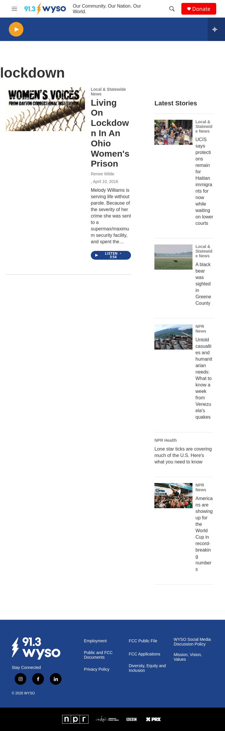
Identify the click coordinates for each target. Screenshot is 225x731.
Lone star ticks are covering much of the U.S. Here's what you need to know (183, 455)
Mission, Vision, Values (188, 657)
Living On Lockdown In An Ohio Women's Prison (110, 133)
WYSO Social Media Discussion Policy (192, 641)
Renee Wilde (102, 174)
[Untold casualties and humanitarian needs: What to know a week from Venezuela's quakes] (173, 337)
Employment (95, 641)
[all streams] (216, 29)
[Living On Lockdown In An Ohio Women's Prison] (45, 109)
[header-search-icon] (172, 8)
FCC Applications (144, 654)
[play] (16, 29)
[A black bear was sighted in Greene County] (173, 257)
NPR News (200, 328)
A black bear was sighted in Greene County (203, 284)
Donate (201, 9)
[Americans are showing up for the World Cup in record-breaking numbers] (173, 495)
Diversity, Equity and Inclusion (147, 668)
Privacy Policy (96, 669)
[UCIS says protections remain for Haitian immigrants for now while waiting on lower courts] (173, 132)
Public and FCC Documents (98, 655)
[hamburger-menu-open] (14, 9)
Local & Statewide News (108, 91)
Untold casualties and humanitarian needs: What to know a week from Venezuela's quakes (203, 378)
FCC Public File (143, 641)
